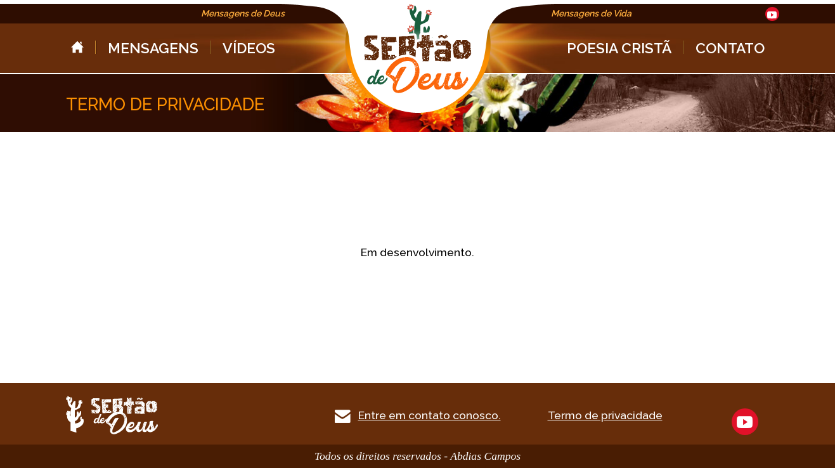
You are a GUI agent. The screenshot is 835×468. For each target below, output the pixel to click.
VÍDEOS (249, 47)
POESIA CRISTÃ (619, 47)
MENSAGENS (153, 47)
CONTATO (730, 47)
